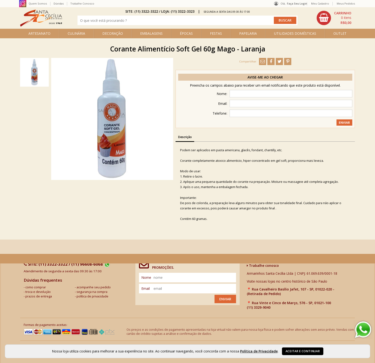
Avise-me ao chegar (265, 77)
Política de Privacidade (259, 351)
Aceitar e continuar (303, 351)
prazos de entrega (38, 296)
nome (146, 277)
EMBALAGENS (151, 33)
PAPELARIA (248, 33)
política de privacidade (92, 296)
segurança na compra (92, 292)
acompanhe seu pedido (94, 287)
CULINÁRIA (76, 33)
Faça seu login (297, 3)
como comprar (35, 287)
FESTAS (216, 33)
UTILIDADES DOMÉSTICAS (295, 33)
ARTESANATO (39, 33)
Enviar (225, 299)
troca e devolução (38, 292)
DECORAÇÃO (112, 33)
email (145, 288)
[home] (41, 25)
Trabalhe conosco (263, 265)
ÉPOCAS (186, 33)
